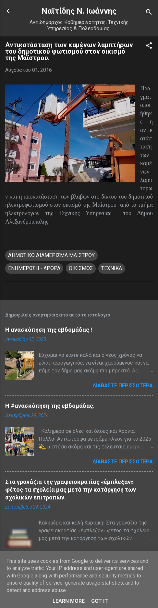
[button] (149, 47)
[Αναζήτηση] (149, 13)
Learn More (69, 601)
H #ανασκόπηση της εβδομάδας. (50, 405)
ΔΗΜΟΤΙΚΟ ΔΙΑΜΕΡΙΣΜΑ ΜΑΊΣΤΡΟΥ (51, 255)
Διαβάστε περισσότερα (122, 385)
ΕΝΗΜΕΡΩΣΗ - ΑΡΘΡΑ (34, 268)
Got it (99, 601)
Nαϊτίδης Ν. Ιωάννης (79, 11)
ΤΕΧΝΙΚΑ (111, 268)
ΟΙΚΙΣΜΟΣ (81, 268)
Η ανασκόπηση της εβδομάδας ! (48, 329)
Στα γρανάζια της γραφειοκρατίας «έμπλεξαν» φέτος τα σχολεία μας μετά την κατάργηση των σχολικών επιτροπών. (70, 489)
